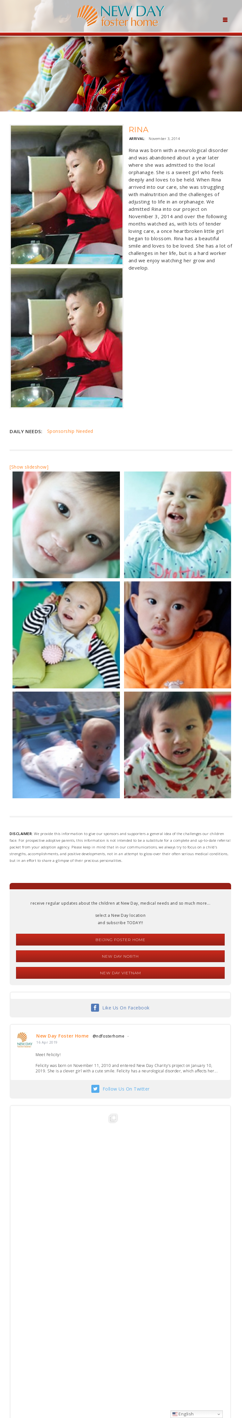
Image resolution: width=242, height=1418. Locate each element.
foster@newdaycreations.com (104, 1389)
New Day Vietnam (120, 972)
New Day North (120, 956)
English (183, 1414)
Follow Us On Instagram (126, 1335)
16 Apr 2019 (47, 1042)
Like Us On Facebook (126, 1008)
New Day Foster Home (62, 1036)
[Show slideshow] (29, 467)
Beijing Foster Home (121, 939)
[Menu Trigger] (225, 19)
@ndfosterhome (109, 1036)
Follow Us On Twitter (126, 1089)
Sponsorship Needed (70, 431)
